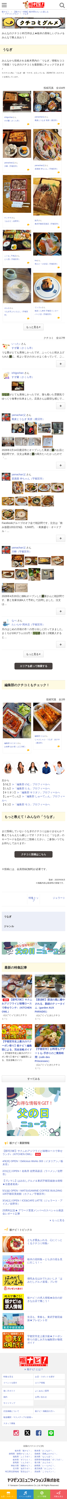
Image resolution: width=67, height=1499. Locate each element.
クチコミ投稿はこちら (33, 854)
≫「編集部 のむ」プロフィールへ (31, 784)
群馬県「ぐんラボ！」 (23, 1463)
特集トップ (34, 899)
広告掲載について (11, 1411)
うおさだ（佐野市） (12, 221)
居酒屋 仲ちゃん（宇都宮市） (46, 169)
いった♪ (16, 343)
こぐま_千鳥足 (10, 256)
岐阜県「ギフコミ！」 (23, 1460)
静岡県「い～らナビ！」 (45, 1466)
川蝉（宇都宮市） (11, 166)
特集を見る (58, 1494)
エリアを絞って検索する (33, 666)
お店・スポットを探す (9, 1494)
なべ (14, 620)
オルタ (7, 308)
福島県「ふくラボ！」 (23, 1457)
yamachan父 (40, 117)
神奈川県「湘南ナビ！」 (22, 1466)
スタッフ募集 (9, 1423)
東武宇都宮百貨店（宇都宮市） (47, 224)
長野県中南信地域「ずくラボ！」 (49, 1460)
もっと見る (56, 1220)
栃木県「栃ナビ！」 (24, 1451)
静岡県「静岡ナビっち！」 (21, 1454)
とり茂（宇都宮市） (12, 259)
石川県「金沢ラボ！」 (23, 1469)
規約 (5, 1397)
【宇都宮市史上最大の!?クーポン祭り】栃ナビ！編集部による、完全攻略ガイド (17, 1045)
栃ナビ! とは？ (33, 1369)
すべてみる (33, 1078)
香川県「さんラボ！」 (44, 1463)
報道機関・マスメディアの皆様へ (18, 1417)
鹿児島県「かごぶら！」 (45, 1469)
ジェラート (59, 897)
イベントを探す (25, 1494)
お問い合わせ (41, 1397)
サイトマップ (9, 1403)
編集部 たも (39, 736)
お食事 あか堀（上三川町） (15, 747)
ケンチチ (7, 218)
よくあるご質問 (42, 1391)
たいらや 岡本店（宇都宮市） (28, 624)
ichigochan (8, 117)
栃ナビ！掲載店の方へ (45, 1411)
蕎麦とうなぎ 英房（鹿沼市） (46, 120)
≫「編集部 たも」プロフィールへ (31, 788)
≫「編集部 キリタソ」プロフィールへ (38, 792)
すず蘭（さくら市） (12, 121)
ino (36, 260)
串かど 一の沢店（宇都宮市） (46, 264)
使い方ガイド (9, 1391)
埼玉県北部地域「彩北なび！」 (19, 1472)
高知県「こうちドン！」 (45, 1472)
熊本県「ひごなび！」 (44, 1451)
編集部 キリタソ (10, 743)
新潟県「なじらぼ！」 (44, 1457)
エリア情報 (41, 1494)
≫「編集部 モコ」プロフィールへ (31, 804)
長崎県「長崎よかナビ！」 (46, 1454)
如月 (36, 220)
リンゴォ (38, 307)
